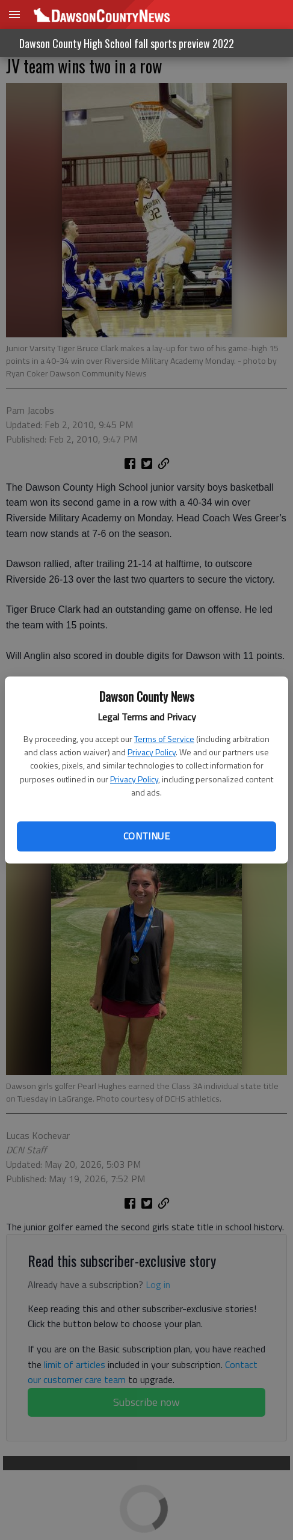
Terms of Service (164, 738)
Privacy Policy (152, 752)
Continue (146, 836)
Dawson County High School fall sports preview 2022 (126, 43)
